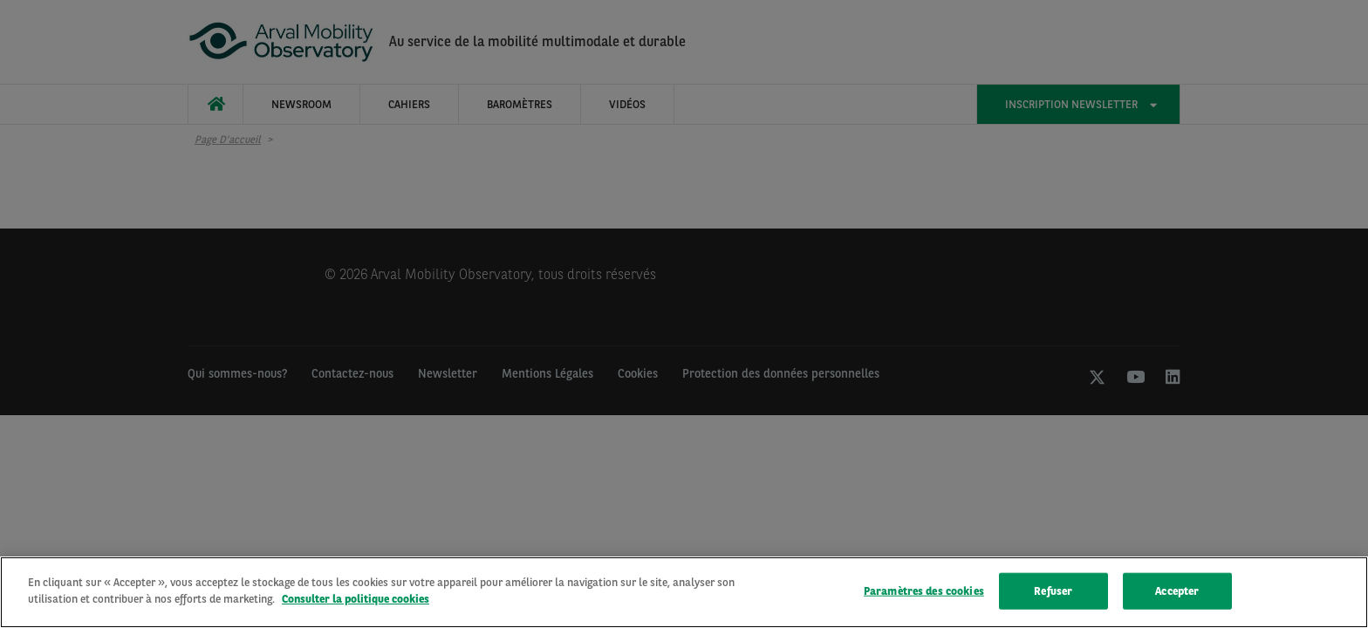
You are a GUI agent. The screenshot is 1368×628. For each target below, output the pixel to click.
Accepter (1177, 590)
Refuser (1053, 590)
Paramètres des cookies (924, 590)
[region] (684, 592)
